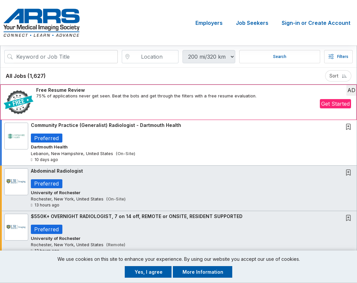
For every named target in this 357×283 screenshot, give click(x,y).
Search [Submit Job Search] (279, 56)
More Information (202, 272)
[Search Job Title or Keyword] (66, 56)
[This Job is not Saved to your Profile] (349, 127)
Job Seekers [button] (252, 23)
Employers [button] (209, 23)
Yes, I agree (149, 272)
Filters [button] (338, 57)
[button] (178, 102)
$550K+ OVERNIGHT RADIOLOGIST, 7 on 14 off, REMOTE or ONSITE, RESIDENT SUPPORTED (137, 216)
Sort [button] (338, 76)
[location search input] (154, 56)
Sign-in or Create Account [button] (316, 23)
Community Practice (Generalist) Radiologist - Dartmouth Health (106, 125)
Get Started (335, 103)
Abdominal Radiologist (57, 171)
